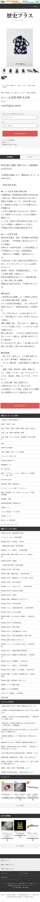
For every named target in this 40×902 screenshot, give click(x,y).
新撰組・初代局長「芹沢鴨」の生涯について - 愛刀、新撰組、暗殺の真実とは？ (19, 763)
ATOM (26, 887)
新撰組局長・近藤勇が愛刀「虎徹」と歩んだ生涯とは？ (19, 757)
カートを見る (24, 873)
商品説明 (10, 157)
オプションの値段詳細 (8, 140)
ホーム (3, 85)
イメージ (30, 157)
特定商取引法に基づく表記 (9, 144)
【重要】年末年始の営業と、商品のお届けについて (17, 772)
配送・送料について (23, 883)
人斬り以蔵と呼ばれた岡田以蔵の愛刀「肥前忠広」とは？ (19, 753)
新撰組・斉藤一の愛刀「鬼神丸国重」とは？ (15, 768)
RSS (24, 887)
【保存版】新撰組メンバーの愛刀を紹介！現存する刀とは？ (19, 737)
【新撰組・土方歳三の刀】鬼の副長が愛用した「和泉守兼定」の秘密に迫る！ (19, 718)
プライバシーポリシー (27, 885)
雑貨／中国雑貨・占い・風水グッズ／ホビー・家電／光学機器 (21, 85)
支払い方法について (12, 883)
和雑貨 (4, 87)
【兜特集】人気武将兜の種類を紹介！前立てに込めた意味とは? (19, 711)
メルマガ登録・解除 (16, 887)
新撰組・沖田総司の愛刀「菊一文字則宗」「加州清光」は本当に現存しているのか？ (19, 748)
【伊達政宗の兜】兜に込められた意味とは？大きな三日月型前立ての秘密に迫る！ (19, 730)
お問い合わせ (4, 877)
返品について (5, 142)
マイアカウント (5, 873)
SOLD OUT (20, 134)
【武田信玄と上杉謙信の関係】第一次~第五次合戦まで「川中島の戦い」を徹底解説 (18, 724)
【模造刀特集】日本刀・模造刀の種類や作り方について (19, 706)
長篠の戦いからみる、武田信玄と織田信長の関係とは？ (19, 742)
